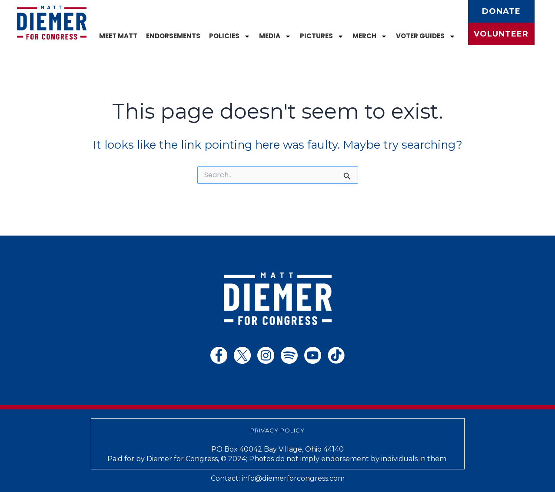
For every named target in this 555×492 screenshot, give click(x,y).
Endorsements (173, 35)
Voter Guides (425, 36)
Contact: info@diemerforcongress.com (278, 478)
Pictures (322, 36)
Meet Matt (118, 35)
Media (275, 36)
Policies (229, 36)
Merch (369, 36)
